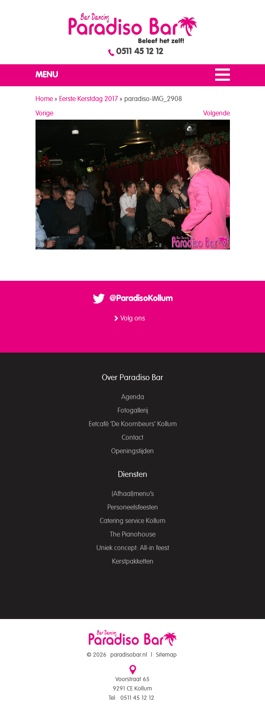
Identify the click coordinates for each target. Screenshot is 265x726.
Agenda (132, 397)
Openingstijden (132, 451)
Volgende (216, 113)
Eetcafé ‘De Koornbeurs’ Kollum (133, 424)
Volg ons (132, 318)
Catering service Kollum (132, 521)
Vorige (44, 113)
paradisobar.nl (128, 655)
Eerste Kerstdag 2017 (88, 99)
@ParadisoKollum (141, 298)
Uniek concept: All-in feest (132, 548)
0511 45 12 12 (139, 51)
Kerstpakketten (132, 561)
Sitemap (166, 655)
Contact (132, 437)
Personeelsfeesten (132, 507)
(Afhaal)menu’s (133, 493)
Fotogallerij (132, 410)
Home (44, 99)
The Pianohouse (133, 534)
